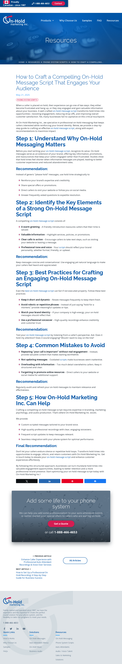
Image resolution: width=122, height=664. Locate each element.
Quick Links (49, 614)
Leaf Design (79, 660)
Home (22, 59)
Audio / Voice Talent (104, 633)
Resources (113, 14)
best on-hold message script (41, 294)
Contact (112, 3)
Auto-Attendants (103, 629)
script (64, 250)
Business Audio (76, 633)
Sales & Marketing (104, 637)
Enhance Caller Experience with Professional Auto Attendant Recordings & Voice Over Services (30, 587)
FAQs (46, 633)
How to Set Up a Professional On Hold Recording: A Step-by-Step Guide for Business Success (91, 587)
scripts (65, 371)
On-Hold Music (76, 629)
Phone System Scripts (55, 59)
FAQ (99, 14)
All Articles (61, 586)
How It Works (49, 620)
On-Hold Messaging (104, 620)
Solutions (75, 614)
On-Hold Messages (78, 620)
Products (47, 14)
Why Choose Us (68, 14)
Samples (87, 14)
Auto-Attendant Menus (79, 624)
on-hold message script (80, 109)
